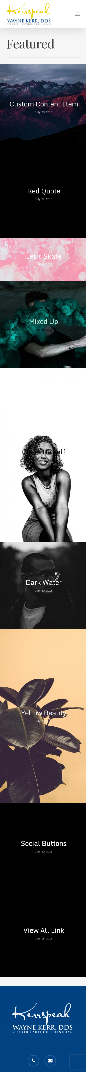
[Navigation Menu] (77, 14)
